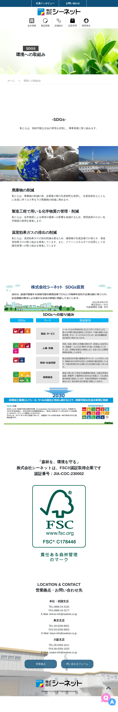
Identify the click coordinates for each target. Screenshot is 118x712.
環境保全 (105, 22)
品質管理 (82, 22)
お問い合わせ (72, 3)
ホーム (11, 80)
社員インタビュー (45, 3)
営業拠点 (37, 679)
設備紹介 (59, 22)
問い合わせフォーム (81, 679)
